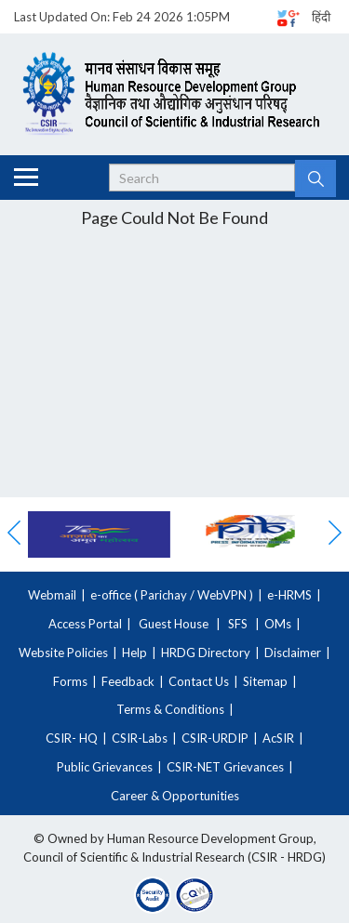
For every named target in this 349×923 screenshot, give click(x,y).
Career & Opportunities (175, 795)
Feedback (127, 681)
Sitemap (265, 681)
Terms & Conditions (170, 709)
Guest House (173, 623)
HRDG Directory (205, 652)
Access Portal (85, 623)
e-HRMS (289, 594)
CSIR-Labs (140, 738)
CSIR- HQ (72, 738)
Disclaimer (292, 652)
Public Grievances (105, 766)
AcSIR (278, 738)
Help (134, 652)
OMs (277, 623)
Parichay (164, 594)
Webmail (52, 594)
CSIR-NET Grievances (225, 766)
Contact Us (198, 681)
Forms (70, 681)
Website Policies (63, 652)
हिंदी (321, 16)
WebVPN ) (224, 594)
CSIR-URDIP (214, 738)
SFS (237, 623)
